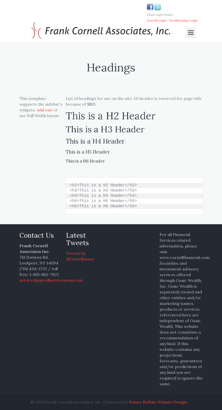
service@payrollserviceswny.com (50, 280)
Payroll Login (156, 20)
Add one (44, 109)
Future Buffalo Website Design (158, 402)
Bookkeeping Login (184, 20)
